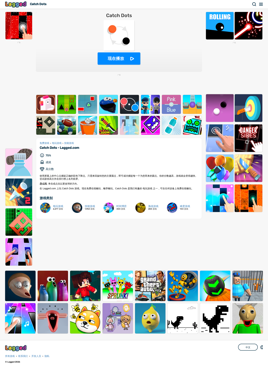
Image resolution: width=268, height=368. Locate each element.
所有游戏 (10, 356)
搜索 (254, 4)
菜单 (261, 4)
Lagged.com (16, 348)
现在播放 (116, 58)
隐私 (47, 356)
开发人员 (36, 356)
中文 (248, 347)
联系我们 (23, 356)
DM (262, 347)
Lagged (16, 4)
